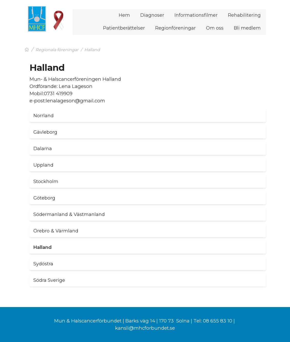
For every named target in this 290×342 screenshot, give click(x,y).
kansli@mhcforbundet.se (145, 328)
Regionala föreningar (56, 49)
